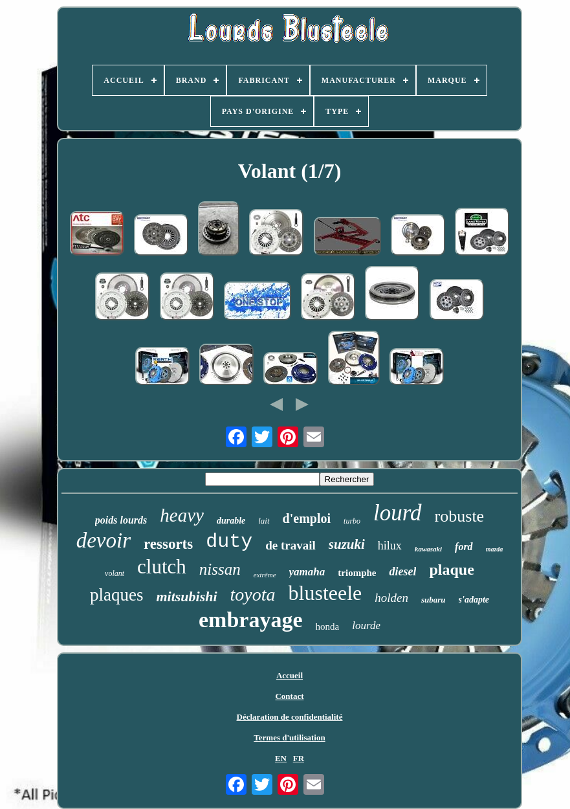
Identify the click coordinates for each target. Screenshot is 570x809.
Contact (289, 696)
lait (263, 521)
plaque (451, 569)
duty (229, 542)
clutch (161, 566)
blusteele (325, 592)
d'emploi (307, 518)
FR (298, 758)
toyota (253, 594)
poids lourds (121, 520)
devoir (103, 540)
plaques (116, 594)
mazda (494, 549)
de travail (290, 545)
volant (114, 573)
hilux (390, 545)
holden (391, 597)
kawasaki (428, 549)
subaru (433, 599)
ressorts (168, 544)
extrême (265, 575)
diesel (402, 571)
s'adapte (474, 599)
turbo (352, 521)
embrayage (251, 620)
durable (231, 521)
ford (464, 546)
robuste (460, 516)
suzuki (347, 544)
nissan (220, 569)
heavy (182, 515)
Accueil (289, 675)
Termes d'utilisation (289, 737)
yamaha (307, 572)
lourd (397, 513)
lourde (366, 625)
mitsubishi (186, 596)
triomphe (357, 573)
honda (328, 626)
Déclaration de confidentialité (290, 717)
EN (281, 758)
